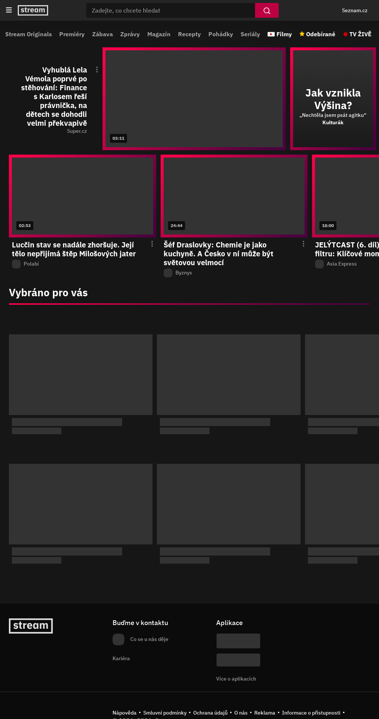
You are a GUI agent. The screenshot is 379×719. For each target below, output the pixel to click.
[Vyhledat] (267, 10)
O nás (241, 712)
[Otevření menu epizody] (92, 69)
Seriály (250, 34)
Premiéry (72, 34)
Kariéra (121, 658)
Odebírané (320, 34)
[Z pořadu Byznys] (234, 273)
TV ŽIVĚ (360, 34)
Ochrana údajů (210, 712)
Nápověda (125, 712)
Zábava (102, 34)
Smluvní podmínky (165, 712)
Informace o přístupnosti (311, 712)
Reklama (264, 712)
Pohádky (220, 34)
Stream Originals (28, 34)
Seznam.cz (355, 10)
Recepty (189, 34)
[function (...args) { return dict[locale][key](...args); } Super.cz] (58, 131)
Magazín (159, 34)
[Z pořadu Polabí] (82, 264)
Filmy (284, 34)
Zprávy (130, 34)
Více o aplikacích (236, 678)
